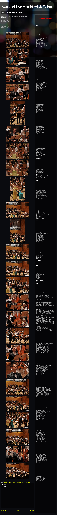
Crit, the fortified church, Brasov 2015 (41, 186)
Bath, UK (37, 103)
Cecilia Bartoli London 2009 (40, 413)
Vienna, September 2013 (39, 61)
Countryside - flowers (39, 210)
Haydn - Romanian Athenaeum (40, 478)
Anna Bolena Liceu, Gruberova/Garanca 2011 (42, 369)
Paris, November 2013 (39, 60)
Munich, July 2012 (38, 69)
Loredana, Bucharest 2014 (40, 129)
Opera (20, 12)
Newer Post (3, 510)
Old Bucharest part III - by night (40, 213)
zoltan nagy (31, 482)
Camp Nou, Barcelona (39, 84)
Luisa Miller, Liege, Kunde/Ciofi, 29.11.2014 (42, 308)
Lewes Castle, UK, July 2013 (40, 63)
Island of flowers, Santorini (40, 104)
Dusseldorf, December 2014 (40, 40)
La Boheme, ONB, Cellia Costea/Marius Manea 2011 (43, 365)
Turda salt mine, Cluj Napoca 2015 (41, 191)
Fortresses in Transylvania (40, 218)
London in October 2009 (39, 113)
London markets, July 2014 (40, 46)
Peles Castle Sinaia (39, 222)
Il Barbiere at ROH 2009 (39, 435)
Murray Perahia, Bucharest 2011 (40, 454)
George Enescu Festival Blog (40, 281)
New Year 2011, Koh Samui (40, 230)
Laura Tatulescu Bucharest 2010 (40, 385)
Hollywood (37, 166)
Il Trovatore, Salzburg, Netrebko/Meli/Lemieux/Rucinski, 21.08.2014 (45, 311)
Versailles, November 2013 (40, 58)
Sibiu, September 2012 (39, 198)
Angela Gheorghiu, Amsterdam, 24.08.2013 (42, 328)
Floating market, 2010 (39, 231)
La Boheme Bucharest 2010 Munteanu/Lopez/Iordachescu (44, 409)
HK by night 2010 (38, 234)
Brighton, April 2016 (39, 27)
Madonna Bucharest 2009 (40, 144)
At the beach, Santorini (39, 107)
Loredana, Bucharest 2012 (40, 132)
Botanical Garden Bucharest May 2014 (41, 192)
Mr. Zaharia (38, 277)
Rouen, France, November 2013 (40, 57)
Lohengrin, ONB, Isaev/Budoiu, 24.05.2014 (42, 316)
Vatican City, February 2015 (40, 38)
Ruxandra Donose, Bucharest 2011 (41, 370)
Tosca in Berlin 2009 (39, 440)
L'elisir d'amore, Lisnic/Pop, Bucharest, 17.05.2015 (43, 292)
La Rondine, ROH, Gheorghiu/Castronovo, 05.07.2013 (43, 329)
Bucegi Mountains (38, 216)
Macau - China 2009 (39, 244)
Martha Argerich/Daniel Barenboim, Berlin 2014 (42, 452)
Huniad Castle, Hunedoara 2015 (40, 190)
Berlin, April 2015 (38, 35)
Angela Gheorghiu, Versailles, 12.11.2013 (42, 327)
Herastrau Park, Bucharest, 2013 (41, 195)
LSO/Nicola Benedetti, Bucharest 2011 (41, 455)
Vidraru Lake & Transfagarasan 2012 (41, 200)
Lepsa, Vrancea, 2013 (39, 193)
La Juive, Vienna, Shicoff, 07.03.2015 (41, 300)
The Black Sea (38, 223)
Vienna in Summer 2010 (39, 102)
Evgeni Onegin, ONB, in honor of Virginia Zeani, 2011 (43, 363)
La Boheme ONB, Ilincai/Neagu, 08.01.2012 (42, 348)
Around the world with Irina (26, 6)
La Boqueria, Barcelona (39, 85)
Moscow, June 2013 (39, 65)
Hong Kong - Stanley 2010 (40, 237)
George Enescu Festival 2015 (12, 12)
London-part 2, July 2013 (39, 62)
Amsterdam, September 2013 (40, 59)
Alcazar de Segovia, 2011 (40, 80)
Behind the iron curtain (39, 272)
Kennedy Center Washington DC (40, 171)
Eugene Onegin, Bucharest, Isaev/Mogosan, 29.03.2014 (44, 320)
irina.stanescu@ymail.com (39, 23)
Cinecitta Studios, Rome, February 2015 (42, 36)
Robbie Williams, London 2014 (40, 130)
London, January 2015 (39, 39)
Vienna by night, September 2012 (41, 66)
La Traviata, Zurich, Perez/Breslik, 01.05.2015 (42, 296)
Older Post (31, 510)
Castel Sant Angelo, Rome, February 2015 (42, 37)
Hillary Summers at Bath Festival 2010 (41, 465)
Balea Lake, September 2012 (40, 197)
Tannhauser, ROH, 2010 (39, 372)
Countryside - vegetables (39, 211)
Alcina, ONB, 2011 (39, 364)
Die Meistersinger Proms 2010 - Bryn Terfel (42, 387)
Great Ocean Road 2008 (39, 255)
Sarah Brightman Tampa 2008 (40, 148)
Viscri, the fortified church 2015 (40, 188)
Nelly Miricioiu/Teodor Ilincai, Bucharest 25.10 (42, 350)
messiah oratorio (16, 482)
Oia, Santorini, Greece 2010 (40, 109)
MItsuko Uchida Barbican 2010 (40, 461)
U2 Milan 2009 (38, 145)
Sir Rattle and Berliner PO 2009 (40, 475)
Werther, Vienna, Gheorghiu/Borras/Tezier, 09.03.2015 (43, 301)
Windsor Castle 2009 (39, 112)
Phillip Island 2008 (39, 256)
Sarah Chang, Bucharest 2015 (40, 451)
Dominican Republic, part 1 (40, 178)
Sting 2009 (37, 147)
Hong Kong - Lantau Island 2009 (40, 243)
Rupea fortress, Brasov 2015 (40, 187)
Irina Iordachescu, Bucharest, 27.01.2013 (42, 332)
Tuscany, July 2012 (39, 70)
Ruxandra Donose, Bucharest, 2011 (41, 354)
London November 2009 (39, 110)
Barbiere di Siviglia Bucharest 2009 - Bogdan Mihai (43, 411)
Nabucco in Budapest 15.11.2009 (41, 415)
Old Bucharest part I (39, 215)
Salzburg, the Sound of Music (40, 43)
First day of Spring (39, 275)
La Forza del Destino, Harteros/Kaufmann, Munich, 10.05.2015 (45, 293)
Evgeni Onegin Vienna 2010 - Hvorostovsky (42, 396)
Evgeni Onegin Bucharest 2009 (40, 416)
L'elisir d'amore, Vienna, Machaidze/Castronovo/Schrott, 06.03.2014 (45, 323)
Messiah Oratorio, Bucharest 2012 (41, 453)
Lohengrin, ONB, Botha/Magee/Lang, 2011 (42, 352)
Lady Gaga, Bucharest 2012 (40, 135)
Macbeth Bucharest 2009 (39, 417)
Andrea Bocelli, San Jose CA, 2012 (41, 133)
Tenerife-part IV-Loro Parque (40, 91)
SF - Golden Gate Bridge (39, 168)
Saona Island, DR (38, 176)
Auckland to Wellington (39, 262)
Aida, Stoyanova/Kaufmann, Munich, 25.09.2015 (43, 284)
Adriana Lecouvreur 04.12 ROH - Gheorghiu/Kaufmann (44, 375)
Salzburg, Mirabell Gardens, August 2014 (42, 45)
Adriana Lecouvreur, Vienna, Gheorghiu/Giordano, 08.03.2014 (45, 321)
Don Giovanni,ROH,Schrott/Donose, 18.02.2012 (43, 347)
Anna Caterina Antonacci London (41, 412)
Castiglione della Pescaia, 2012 (40, 71)
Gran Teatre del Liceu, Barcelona (41, 86)
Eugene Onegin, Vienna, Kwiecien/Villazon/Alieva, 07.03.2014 (45, 322)
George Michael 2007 (39, 156)
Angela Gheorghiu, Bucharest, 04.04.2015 (42, 299)
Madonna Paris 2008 (39, 150)
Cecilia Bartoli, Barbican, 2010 (40, 371)
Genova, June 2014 (39, 49)
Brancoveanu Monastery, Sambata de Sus (42, 196)
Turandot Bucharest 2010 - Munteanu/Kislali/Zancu (43, 394)
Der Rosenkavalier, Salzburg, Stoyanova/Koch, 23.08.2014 (44, 310)
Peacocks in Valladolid (39, 81)
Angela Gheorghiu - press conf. (40, 438)
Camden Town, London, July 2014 (41, 47)
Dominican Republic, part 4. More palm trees (42, 175)
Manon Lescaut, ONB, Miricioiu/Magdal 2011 (42, 367)
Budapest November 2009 (40, 111)
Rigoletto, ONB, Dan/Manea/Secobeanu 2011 (42, 368)
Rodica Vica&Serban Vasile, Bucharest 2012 (42, 344)
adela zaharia (5, 482)
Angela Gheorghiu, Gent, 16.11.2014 (41, 309)
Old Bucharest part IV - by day (40, 212)
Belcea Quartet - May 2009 (40, 477)
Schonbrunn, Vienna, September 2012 (41, 68)
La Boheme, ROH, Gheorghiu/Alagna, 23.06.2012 (43, 342)
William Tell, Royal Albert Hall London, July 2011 (43, 353)
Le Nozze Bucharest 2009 (40, 418)
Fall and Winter (38, 221)
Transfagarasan (38, 219)
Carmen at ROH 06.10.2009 (40, 421)
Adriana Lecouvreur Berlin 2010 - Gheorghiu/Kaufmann (44, 386)
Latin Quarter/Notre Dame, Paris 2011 (41, 83)
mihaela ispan (21, 482)
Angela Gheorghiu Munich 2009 (40, 430)
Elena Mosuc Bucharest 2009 (40, 410)
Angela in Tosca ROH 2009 (40, 436)
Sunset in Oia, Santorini (39, 108)
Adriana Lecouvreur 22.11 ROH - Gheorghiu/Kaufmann (44, 376)
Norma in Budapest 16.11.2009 (40, 414)
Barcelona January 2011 (39, 89)
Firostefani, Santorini (39, 106)
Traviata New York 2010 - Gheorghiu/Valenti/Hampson (43, 399)
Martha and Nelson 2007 (39, 480)
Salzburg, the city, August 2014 (40, 44)
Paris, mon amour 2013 (39, 131)
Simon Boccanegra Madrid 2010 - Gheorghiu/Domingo (43, 390)
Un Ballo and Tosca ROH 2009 (40, 434)
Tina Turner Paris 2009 (39, 146)
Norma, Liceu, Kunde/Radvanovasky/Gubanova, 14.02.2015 (44, 303)
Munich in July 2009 (39, 114)
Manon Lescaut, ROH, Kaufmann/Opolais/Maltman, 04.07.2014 (45, 312)
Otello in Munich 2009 (39, 433)
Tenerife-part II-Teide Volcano (40, 93)
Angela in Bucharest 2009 (40, 439)
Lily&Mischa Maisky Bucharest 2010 (41, 464)
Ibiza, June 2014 (38, 48)
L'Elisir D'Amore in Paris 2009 (40, 420)
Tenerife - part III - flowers (39, 92)
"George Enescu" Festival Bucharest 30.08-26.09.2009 (44, 474)
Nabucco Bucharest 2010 (39, 408)
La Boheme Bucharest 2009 (40, 419)
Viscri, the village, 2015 (39, 189)
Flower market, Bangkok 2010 (40, 232)
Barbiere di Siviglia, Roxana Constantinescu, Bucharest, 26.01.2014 (45, 324)
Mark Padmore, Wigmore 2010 (40, 374)
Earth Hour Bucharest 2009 (40, 274)
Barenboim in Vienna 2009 (40, 479)
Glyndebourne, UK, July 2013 (40, 67)
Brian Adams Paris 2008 (39, 149)
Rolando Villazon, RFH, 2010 (40, 373)
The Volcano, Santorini (39, 105)
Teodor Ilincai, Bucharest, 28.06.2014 (41, 315)
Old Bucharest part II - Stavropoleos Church (42, 214)
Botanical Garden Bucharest (40, 209)
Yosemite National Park (39, 167)
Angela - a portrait (38, 273)
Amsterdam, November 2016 (40, 26)
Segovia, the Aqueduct (39, 79)
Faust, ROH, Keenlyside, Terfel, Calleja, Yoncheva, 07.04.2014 (45, 317)
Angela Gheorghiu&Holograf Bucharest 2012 (42, 136)
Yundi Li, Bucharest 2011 (39, 456)
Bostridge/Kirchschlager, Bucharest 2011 (42, 351)
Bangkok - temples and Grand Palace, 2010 (42, 233)
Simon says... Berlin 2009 (39, 476)
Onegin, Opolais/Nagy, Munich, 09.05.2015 (42, 294)
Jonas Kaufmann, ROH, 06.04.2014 (41, 318)
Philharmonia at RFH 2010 (40, 458)
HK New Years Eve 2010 (39, 236)
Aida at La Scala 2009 (39, 437)
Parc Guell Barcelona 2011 (40, 88)
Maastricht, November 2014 (40, 41)
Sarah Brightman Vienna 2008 (40, 154)
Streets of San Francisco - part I (40, 170)
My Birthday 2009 (38, 276)
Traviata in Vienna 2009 (39, 442)
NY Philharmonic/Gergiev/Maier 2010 (41, 460)
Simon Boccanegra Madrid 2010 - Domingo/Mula (43, 388)
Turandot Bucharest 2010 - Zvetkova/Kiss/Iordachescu (43, 393)
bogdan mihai (9, 482)
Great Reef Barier (38, 257)
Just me (37, 278)
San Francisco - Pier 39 (39, 169)
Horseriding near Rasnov (39, 217)
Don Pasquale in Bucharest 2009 (41, 441)
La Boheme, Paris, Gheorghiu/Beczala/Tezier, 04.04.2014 (44, 319)
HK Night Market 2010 (39, 238)
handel (13, 482)
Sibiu (37, 220)
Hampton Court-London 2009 (40, 116)
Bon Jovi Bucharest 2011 (39, 137)
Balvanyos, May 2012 (39, 199)
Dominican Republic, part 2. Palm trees (41, 177)
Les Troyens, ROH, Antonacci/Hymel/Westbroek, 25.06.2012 (44, 343)
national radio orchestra (26, 482)
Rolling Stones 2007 (39, 155)
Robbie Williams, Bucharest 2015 (41, 128)
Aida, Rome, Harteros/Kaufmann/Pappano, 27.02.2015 (44, 302)
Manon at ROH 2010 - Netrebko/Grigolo (41, 392)
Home (3, 12)
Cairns (37, 258)
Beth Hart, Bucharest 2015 (40, 127)
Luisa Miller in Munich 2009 (40, 431)
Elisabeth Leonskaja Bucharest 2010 (41, 459)
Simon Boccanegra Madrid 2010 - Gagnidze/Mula (43, 389)
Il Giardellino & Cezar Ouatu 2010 (41, 463)
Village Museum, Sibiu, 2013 (40, 194)
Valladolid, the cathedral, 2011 (40, 82)
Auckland (37, 261)
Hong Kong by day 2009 (39, 241)
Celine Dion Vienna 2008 (39, 152)
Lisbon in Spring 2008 (39, 123)
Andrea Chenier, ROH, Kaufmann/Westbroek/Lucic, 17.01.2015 (45, 304)
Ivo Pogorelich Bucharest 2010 (40, 462)
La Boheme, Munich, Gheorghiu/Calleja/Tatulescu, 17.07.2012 (45, 341)
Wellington (37, 263)
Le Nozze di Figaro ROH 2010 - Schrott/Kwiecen (43, 398)
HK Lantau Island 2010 (39, 235)
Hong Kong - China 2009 (39, 240)
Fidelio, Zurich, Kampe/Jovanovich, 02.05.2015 (42, 295)
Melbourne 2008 (38, 254)
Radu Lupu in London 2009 (40, 473)
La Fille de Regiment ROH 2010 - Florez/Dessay (43, 397)
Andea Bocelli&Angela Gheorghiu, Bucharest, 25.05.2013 (44, 330)
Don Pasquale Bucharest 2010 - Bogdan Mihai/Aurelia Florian (44, 407)
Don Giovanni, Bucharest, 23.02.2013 (41, 331)
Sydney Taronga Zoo (39, 252)
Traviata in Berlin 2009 (39, 443)
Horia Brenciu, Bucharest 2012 (40, 134)
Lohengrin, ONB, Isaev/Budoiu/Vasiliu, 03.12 (42, 349)
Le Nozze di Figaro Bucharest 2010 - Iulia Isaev (43, 395)
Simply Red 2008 (38, 151)
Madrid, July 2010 (38, 101)
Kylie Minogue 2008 (39, 153)
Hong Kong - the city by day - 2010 (41, 239)
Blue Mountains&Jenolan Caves (40, 253)
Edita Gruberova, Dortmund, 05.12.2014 (42, 307)
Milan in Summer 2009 (39, 115)
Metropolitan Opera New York (40, 172)
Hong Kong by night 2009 (39, 242)
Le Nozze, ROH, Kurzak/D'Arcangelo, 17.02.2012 (43, 346)
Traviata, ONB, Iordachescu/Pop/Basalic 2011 (42, 366)
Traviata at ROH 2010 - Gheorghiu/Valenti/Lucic (43, 391)
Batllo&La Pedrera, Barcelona (40, 87)
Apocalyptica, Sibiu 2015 (39, 126)
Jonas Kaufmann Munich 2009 (40, 432)
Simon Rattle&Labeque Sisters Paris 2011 (42, 457)
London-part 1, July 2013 (39, 64)
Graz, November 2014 (39, 42)
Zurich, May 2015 (38, 34)
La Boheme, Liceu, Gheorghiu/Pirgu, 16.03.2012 (43, 345)
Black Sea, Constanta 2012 (40, 201)
